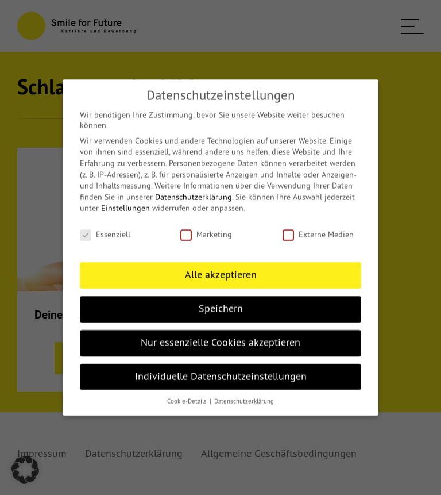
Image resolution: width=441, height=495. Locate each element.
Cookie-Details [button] (187, 393)
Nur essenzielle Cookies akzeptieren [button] (220, 334)
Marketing (206, 226)
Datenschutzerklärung (193, 189)
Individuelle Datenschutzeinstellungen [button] (221, 368)
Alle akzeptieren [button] (221, 266)
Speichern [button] (221, 300)
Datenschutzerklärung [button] (244, 393)
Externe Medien (318, 226)
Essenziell (105, 226)
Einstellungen (125, 200)
